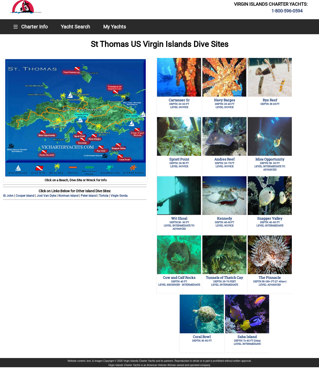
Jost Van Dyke (47, 195)
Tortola (104, 195)
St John (8, 195)
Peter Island (89, 195)
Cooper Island (25, 195)
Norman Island (68, 195)
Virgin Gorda (119, 195)
